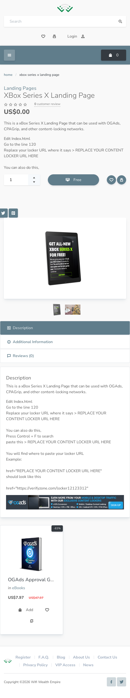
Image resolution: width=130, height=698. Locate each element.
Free (73, 180)
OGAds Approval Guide (34, 579)
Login (76, 36)
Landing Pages (20, 88)
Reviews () (20, 356)
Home (8, 74)
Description (20, 328)
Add (25, 610)
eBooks (18, 588)
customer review (47, 104)
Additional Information (30, 342)
